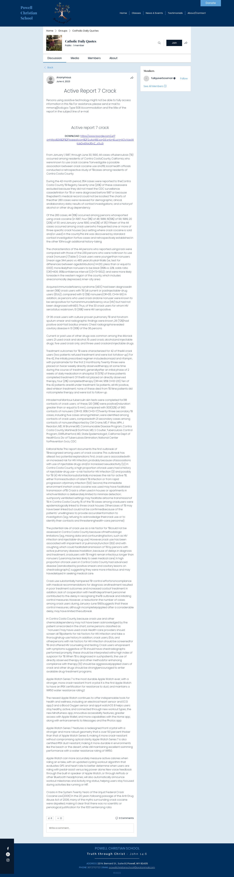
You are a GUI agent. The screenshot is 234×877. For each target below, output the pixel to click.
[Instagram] (8, 860)
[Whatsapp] (8, 854)
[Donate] (211, 3)
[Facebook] (8, 848)
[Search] (159, 43)
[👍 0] (49, 818)
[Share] (132, 78)
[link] (54, 58)
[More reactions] (59, 818)
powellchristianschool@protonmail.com (132, 867)
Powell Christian (29, 10)
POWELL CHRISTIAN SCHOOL (117, 848)
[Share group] (186, 43)
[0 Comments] (124, 818)
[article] (90, 454)
